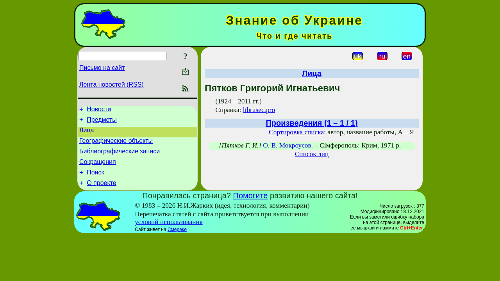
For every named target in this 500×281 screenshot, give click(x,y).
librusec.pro (259, 110)
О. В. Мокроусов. (288, 145)
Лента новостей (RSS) (111, 84)
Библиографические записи (119, 157)
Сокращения (97, 168)
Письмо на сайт (102, 67)
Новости (99, 110)
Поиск (95, 180)
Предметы (101, 122)
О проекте (101, 192)
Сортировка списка (296, 132)
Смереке (177, 239)
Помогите (250, 205)
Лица (86, 133)
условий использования (169, 231)
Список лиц (312, 154)
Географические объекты (116, 145)
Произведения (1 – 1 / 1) (311, 123)
